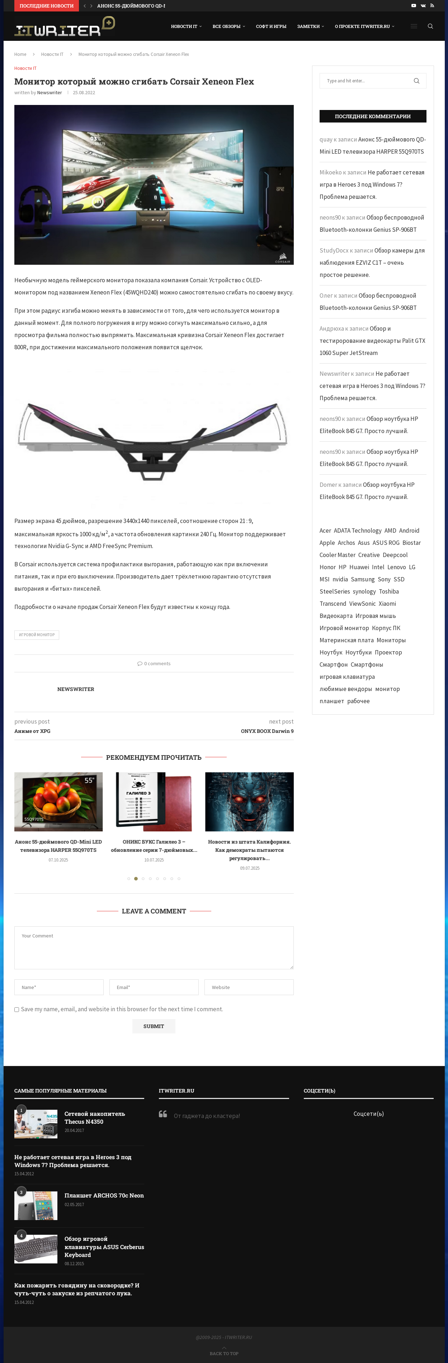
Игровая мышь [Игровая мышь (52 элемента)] (375, 616)
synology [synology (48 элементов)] (364, 591)
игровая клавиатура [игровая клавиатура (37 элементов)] (347, 677)
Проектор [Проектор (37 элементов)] (388, 652)
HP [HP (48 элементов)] (342, 567)
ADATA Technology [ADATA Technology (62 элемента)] (358, 530)
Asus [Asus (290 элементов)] (364, 543)
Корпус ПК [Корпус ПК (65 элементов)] (386, 628)
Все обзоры (227, 26)
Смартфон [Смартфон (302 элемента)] (334, 664)
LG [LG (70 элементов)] (412, 567)
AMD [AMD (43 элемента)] (390, 530)
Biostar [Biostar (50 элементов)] (411, 543)
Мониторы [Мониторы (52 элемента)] (391, 640)
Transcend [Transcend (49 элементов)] (333, 604)
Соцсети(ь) (369, 1114)
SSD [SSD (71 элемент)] (399, 579)
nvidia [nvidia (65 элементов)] (340, 579)
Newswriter (49, 92)
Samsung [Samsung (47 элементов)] (363, 579)
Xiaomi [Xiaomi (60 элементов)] (387, 604)
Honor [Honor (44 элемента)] (328, 567)
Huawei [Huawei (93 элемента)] (359, 567)
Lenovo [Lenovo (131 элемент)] (396, 567)
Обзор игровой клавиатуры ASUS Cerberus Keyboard (104, 1246)
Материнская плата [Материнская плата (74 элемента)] (347, 640)
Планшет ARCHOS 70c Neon (104, 1195)
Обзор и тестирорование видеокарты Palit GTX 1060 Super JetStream (372, 341)
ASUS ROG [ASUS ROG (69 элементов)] (386, 543)
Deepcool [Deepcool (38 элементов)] (395, 555)
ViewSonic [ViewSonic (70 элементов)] (362, 604)
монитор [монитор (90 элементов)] (387, 689)
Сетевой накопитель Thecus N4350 (95, 1117)
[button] (85, 5)
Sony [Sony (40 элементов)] (384, 579)
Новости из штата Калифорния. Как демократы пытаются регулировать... (249, 850)
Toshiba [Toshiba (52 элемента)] (389, 591)
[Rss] (432, 5)
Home (20, 54)
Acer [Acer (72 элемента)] (325, 530)
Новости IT (184, 26)
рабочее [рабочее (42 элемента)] (358, 701)
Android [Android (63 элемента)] (409, 530)
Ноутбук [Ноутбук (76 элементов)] (331, 652)
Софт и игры (271, 26)
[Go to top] (224, 1353)
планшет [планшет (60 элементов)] (332, 701)
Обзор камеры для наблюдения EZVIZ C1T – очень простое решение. (372, 262)
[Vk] (423, 5)
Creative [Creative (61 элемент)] (369, 555)
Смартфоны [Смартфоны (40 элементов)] (367, 664)
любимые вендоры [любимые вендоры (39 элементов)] (346, 689)
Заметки (308, 26)
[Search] (430, 26)
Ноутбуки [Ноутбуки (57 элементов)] (358, 652)
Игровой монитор (37, 634)
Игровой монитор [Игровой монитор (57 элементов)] (344, 628)
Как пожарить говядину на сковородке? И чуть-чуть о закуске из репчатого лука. (77, 1289)
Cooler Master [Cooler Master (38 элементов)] (337, 555)
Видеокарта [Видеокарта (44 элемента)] (336, 616)
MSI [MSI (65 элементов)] (325, 579)
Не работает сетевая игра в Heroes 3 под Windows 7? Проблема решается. (372, 184)
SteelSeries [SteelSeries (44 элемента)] (335, 591)
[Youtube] (413, 5)
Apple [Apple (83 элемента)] (327, 543)
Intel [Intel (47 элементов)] (378, 567)
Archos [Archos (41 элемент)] (346, 543)
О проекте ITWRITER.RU (362, 26)
